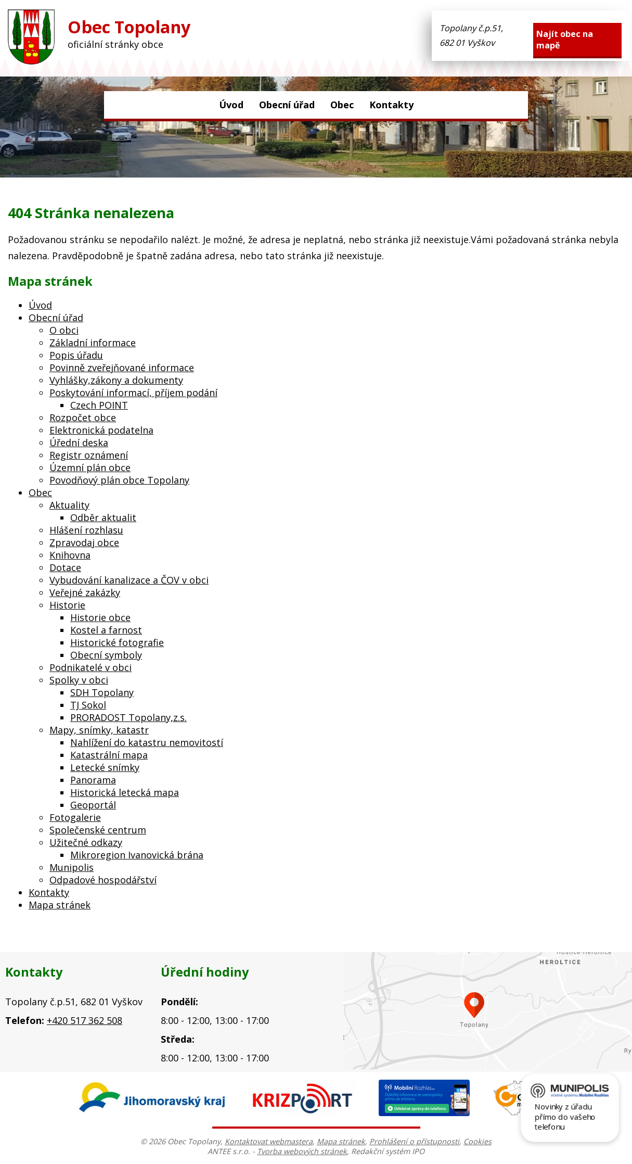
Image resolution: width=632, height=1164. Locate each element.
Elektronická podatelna (101, 430)
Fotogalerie (75, 817)
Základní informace (92, 342)
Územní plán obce (90, 467)
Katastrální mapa (109, 755)
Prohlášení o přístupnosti (414, 1141)
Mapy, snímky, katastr (99, 730)
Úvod (231, 104)
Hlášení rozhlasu (86, 530)
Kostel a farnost (106, 630)
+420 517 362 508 (84, 1020)
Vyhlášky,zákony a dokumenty (116, 380)
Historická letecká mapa (124, 792)
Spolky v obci (78, 680)
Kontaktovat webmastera (269, 1141)
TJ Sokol (88, 705)
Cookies (477, 1141)
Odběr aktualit (103, 517)
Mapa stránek (60, 905)
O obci (64, 330)
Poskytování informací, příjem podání (133, 392)
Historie (67, 605)
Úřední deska (78, 442)
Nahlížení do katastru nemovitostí (146, 742)
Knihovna (70, 555)
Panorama (93, 780)
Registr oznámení (88, 455)
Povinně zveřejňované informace (121, 367)
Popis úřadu (76, 355)
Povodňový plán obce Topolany (119, 480)
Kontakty (391, 104)
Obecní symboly (106, 655)
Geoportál (93, 805)
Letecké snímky (104, 767)
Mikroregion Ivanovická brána (136, 855)
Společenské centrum (97, 830)
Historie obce (100, 617)
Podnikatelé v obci (90, 667)
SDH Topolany (102, 692)
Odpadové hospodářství (103, 880)
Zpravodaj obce (84, 542)
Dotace (65, 567)
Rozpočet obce (82, 417)
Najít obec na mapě (564, 39)
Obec (342, 104)
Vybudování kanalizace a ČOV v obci (129, 580)
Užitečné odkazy (85, 842)
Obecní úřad (287, 104)
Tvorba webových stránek (302, 1151)
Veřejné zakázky (84, 592)
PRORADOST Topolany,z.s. (128, 717)
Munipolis (71, 867)
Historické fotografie (117, 642)
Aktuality (69, 505)
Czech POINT (99, 405)
